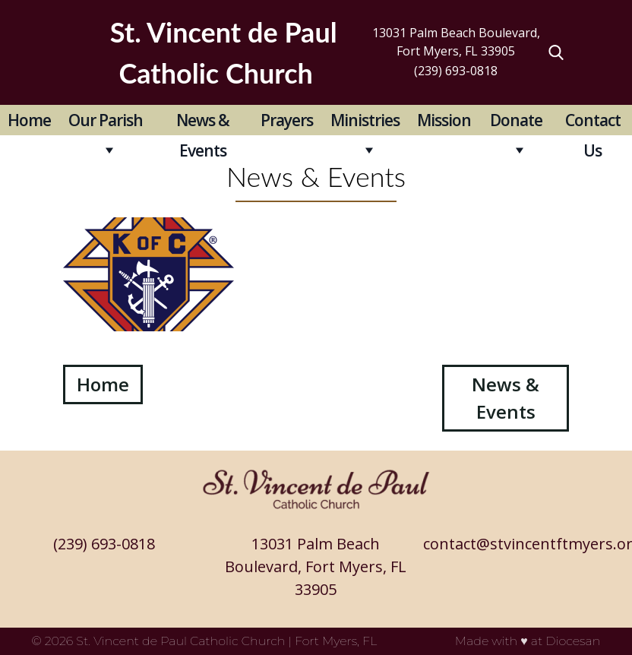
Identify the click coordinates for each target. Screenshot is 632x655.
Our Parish (105, 120)
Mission (444, 120)
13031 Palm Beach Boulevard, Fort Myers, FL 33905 (456, 41)
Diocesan (572, 641)
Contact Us (593, 122)
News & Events (202, 122)
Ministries (365, 120)
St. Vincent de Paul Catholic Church (180, 641)
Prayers (287, 120)
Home (29, 120)
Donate (516, 120)
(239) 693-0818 (456, 70)
